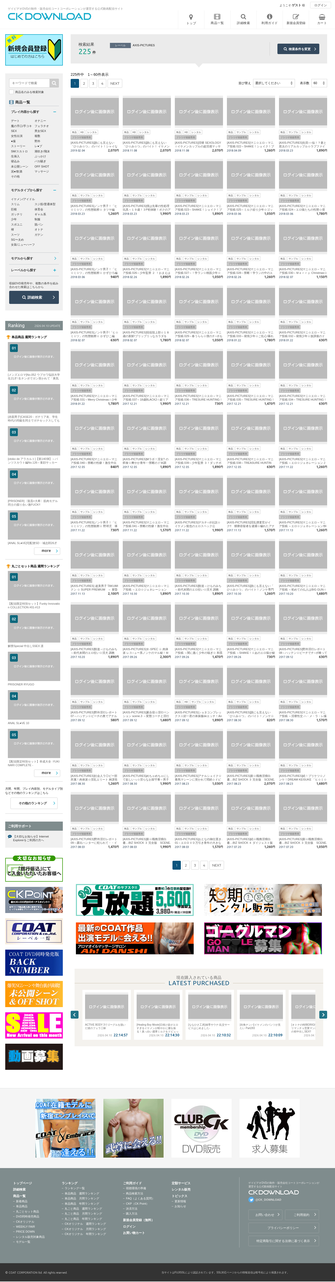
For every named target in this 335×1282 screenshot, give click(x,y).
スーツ (15, 234)
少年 (14, 219)
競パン (39, 224)
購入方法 (131, 1213)
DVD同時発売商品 (27, 1216)
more (46, 550)
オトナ (39, 229)
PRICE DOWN (25, 1231)
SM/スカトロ (19, 151)
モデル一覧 (23, 1241)
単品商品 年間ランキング (82, 1203)
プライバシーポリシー (283, 1228)
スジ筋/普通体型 (45, 204)
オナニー (40, 120)
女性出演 (17, 135)
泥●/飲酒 (16, 171)
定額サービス (181, 1183)
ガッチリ (17, 214)
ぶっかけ (40, 156)
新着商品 (21, 1201)
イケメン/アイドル (23, 199)
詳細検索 (34, 297)
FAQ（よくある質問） (140, 1198)
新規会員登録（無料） (138, 1220)
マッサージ (42, 171)
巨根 (14, 209)
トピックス (179, 1196)
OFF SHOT (42, 166)
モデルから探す (22, 258)
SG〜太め (17, 239)
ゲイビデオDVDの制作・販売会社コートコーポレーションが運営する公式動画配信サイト (65, 8)
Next (323, 1015)
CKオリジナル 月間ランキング (85, 1229)
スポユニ (17, 224)
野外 (37, 141)
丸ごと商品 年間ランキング (83, 1218)
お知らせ (180, 1206)
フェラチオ (42, 126)
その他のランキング (33, 803)
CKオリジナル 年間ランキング (85, 1233)
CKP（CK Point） (137, 1203)
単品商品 (21, 1206)
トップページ (22, 1183)
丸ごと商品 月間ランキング (83, 1213)
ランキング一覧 (75, 1188)
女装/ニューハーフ (23, 244)
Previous (75, 1015)
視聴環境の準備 (136, 1188)
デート (15, 120)
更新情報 (180, 1201)
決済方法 (131, 1208)
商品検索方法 (134, 1193)
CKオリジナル (25, 1221)
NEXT (114, 83)
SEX (14, 130)
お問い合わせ (264, 1215)
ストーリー (18, 146)
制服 (37, 219)
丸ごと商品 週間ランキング (83, 1208)
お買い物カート (134, 1233)
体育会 (39, 209)
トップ (191, 23)
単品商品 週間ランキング (82, 1193)
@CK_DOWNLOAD (268, 1199)
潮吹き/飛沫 (42, 151)
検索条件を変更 (300, 49)
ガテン (39, 234)
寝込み (15, 161)
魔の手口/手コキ (21, 126)
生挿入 (15, 156)
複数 (37, 135)
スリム (15, 204)
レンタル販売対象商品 (30, 1236)
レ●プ (38, 146)
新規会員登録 (296, 23)
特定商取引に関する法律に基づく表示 (283, 1241)
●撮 (13, 141)
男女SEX (40, 130)
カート (322, 23)
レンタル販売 (181, 1189)
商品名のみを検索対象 (29, 92)
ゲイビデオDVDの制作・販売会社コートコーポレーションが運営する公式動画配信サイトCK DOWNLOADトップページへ (50, 16)
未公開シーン (19, 166)
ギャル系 (40, 214)
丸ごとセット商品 (27, 1211)
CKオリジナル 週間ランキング (85, 1223)
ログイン (320, 5)
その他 (15, 176)
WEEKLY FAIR (25, 1226)
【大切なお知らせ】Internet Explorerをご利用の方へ (31, 838)
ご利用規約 (301, 1215)
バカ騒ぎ (40, 161)
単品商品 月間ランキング (82, 1198)
